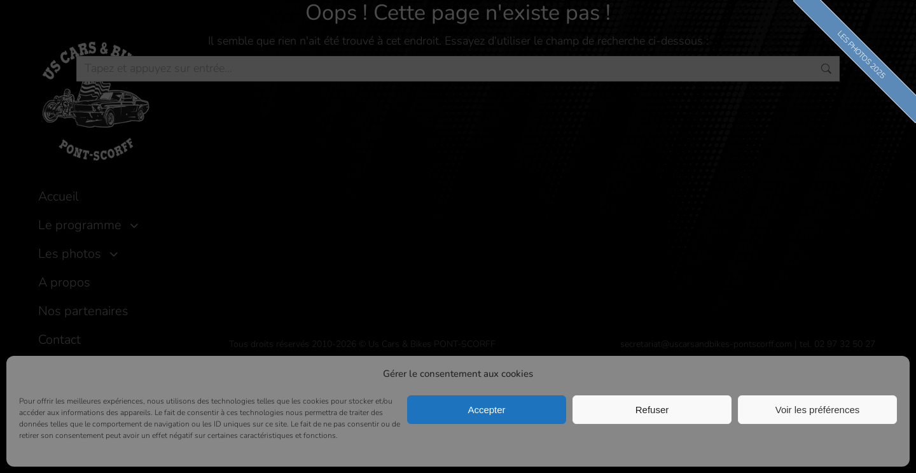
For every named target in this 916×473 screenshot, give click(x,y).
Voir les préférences (817, 409)
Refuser (652, 409)
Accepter (486, 409)
